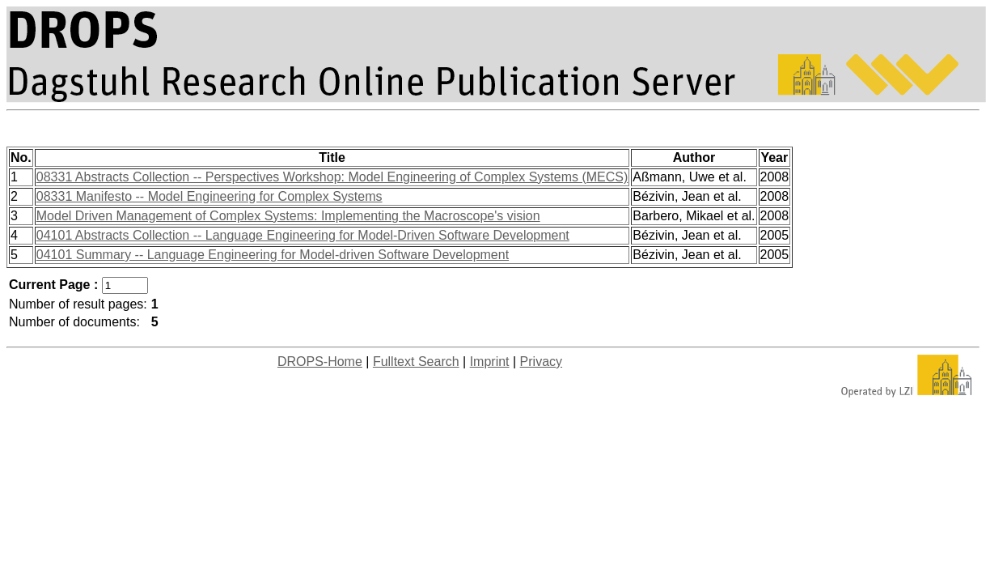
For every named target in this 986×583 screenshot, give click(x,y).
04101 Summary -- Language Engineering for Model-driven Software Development (272, 255)
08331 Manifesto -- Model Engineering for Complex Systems (209, 196)
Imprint (490, 361)
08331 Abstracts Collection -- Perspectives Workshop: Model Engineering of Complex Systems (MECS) (332, 177)
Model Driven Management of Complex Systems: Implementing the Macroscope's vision (288, 216)
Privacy (541, 361)
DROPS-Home (319, 361)
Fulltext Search (416, 361)
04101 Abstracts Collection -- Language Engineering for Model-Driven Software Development (302, 235)
